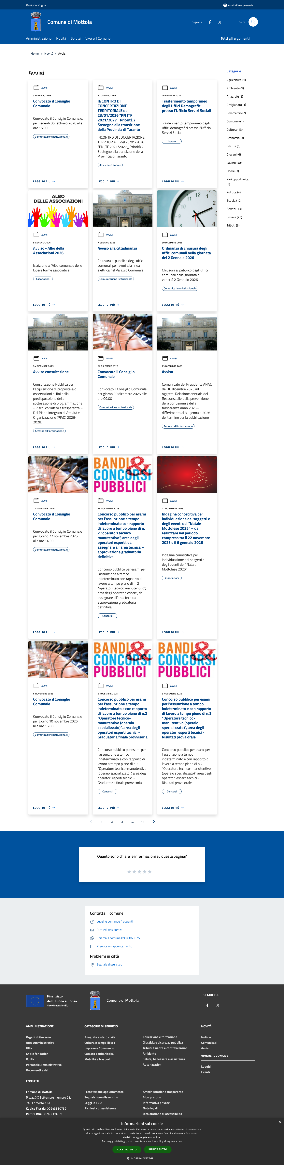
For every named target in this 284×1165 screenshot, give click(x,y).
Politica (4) (234, 192)
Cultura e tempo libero (99, 1042)
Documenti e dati (37, 1070)
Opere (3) (233, 171)
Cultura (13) (235, 129)
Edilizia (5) (233, 146)
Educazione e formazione (160, 1037)
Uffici (29, 1048)
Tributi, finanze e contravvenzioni (165, 1048)
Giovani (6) (234, 154)
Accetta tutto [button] (127, 1149)
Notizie (206, 1037)
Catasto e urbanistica (99, 1053)
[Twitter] (218, 21)
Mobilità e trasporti (97, 1059)
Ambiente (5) (235, 88)
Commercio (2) (236, 113)
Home (35, 53)
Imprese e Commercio (99, 1048)
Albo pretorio (152, 1097)
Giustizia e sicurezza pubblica (163, 1042)
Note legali (150, 1108)
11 (143, 821)
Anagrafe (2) (235, 96)
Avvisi (40, 88)
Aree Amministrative (40, 1042)
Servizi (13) (234, 208)
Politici (30, 1059)
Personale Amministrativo (44, 1064)
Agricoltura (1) (236, 79)
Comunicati (209, 1042)
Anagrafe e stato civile (99, 1037)
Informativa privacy (156, 1102)
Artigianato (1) (236, 104)
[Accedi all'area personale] (238, 5)
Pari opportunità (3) (237, 181)
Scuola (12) (234, 200)
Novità (48, 53)
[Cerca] (253, 22)
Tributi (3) (233, 225)
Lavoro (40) (234, 162)
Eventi (205, 1072)
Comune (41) (235, 121)
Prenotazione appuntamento (104, 1091)
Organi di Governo (38, 1037)
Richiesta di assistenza (100, 1108)
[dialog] (142, 1141)
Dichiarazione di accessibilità (162, 1113)
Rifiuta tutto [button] (158, 1149)
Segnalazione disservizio (101, 1097)
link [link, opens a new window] (180, 1141)
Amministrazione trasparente (163, 1091)
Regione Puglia (36, 5)
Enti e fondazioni (37, 1053)
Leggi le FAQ (93, 1102)
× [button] (279, 1122)
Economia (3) (235, 137)
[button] (142, 1158)
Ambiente (149, 1053)
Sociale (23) (234, 217)
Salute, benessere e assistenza (164, 1059)
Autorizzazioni (152, 1064)
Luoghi (206, 1066)
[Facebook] (208, 21)
